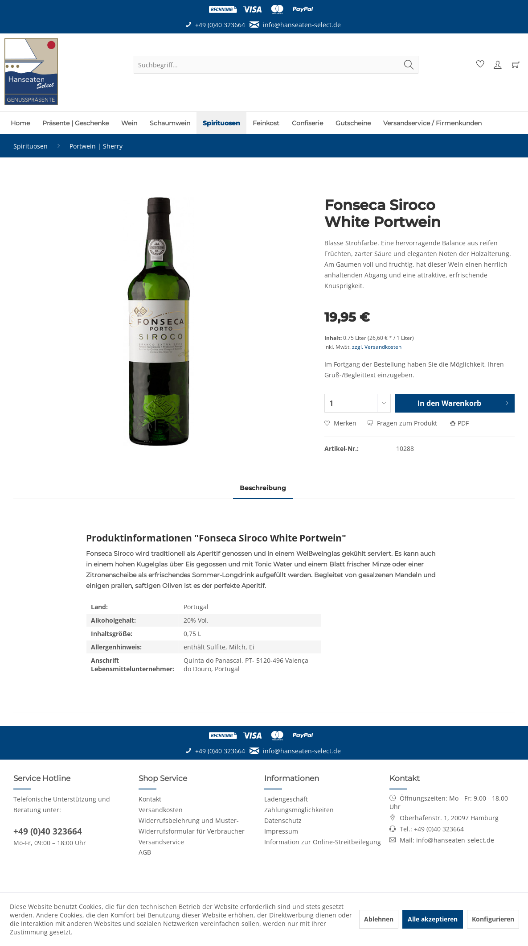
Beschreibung (263, 488)
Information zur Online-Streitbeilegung (322, 842)
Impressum (281, 831)
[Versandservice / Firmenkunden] (432, 123)
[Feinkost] (266, 123)
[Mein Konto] (497, 65)
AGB (145, 852)
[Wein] (129, 123)
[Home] (20, 123)
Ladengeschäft (286, 799)
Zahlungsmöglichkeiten (299, 810)
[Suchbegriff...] (276, 65)
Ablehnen (378, 919)
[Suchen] (409, 65)
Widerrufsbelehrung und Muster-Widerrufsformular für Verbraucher (192, 825)
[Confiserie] (307, 123)
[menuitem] (276, 65)
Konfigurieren (493, 919)
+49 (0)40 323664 (47, 831)
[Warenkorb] (515, 65)
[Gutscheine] (353, 123)
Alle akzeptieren (433, 919)
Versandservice (161, 842)
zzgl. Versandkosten (376, 347)
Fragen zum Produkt (403, 423)
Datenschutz (283, 820)
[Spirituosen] (221, 123)
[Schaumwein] (169, 123)
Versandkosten (161, 810)
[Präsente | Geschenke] (75, 123)
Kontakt (150, 799)
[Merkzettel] (479, 65)
